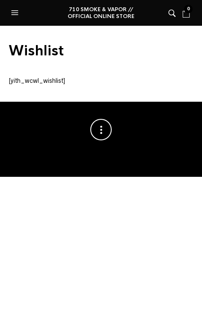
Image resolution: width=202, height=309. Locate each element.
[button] (16, 13)
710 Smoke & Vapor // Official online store (101, 13)
